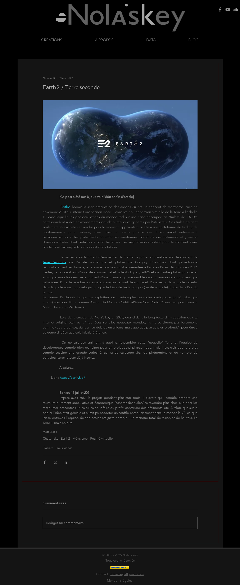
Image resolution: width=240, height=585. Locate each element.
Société (48, 448)
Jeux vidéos (64, 448)
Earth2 (65, 438)
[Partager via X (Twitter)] (55, 462)
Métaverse (80, 438)
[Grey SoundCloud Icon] (235, 9)
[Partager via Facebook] (45, 462)
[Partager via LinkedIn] (65, 462)
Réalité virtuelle (101, 438)
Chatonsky (50, 438)
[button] (164, 40)
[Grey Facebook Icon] (220, 9)
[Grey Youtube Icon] (228, 9)
